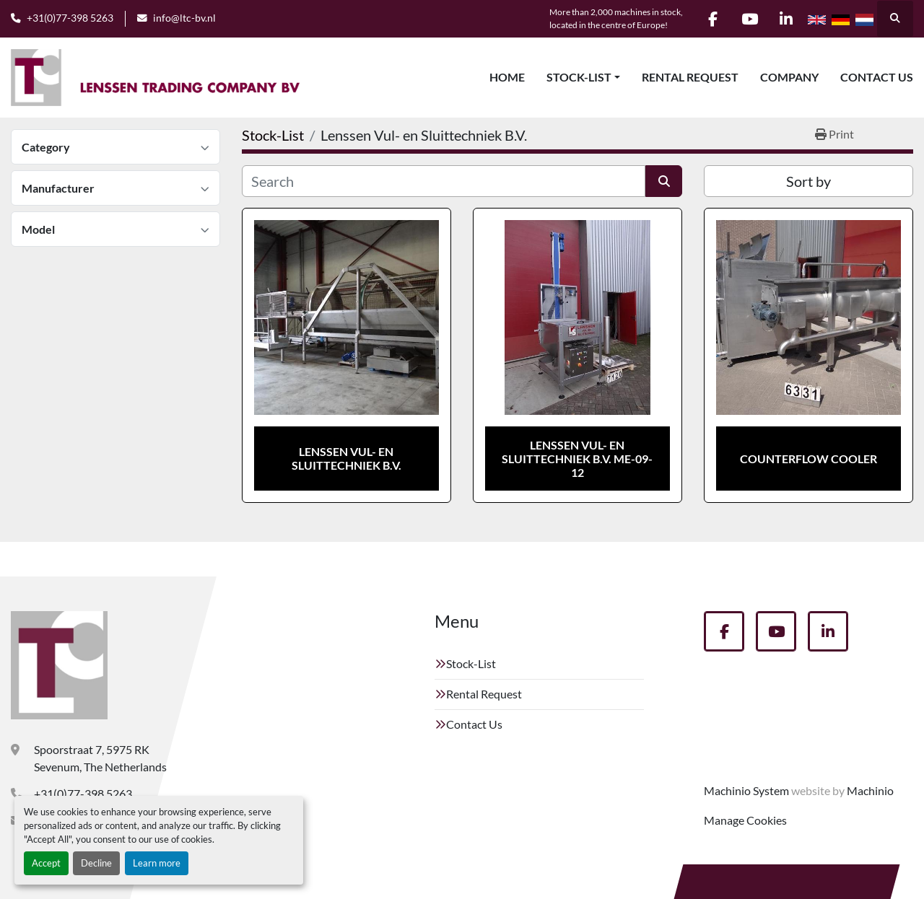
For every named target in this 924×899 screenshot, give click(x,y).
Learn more (156, 863)
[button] (583, 77)
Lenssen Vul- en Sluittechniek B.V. (346, 458)
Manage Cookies (745, 820)
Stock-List (578, 77)
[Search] (443, 181)
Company (789, 77)
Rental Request (690, 77)
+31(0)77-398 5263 (70, 18)
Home (507, 77)
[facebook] (712, 19)
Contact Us (876, 77)
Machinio (870, 790)
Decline (96, 863)
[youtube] (749, 19)
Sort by (808, 181)
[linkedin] (786, 19)
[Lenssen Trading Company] (59, 665)
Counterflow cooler (808, 458)
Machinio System (746, 790)
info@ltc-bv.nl (184, 18)
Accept (46, 863)
